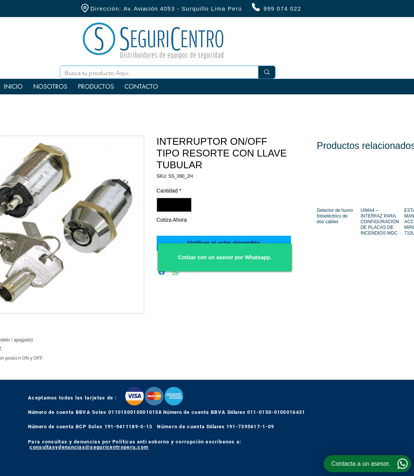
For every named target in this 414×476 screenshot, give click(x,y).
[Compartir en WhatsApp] (176, 272)
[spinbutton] (174, 204)
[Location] (85, 8)
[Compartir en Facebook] (161, 272)
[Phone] (256, 7)
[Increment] (185, 204)
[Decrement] (162, 204)
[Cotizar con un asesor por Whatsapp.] (225, 257)
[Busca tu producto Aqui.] (153, 73)
